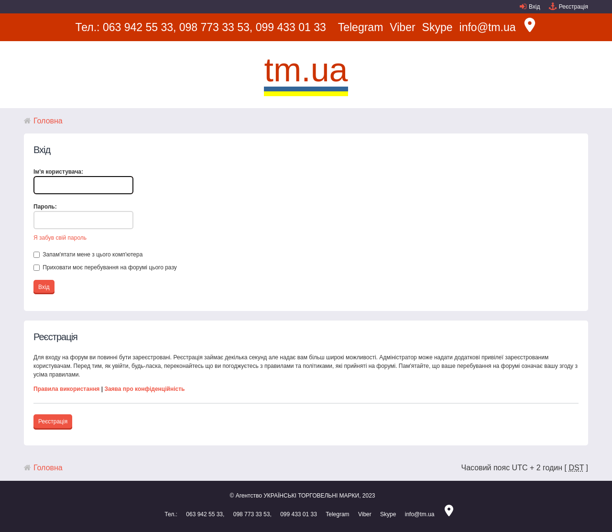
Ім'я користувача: (58, 171)
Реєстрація (573, 6)
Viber (402, 27)
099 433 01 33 (291, 27)
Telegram (360, 27)
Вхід (534, 6)
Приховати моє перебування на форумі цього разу (105, 267)
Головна (48, 121)
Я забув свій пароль (60, 237)
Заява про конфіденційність (144, 389)
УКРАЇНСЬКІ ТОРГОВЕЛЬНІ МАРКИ (311, 495)
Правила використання (66, 389)
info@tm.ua (487, 27)
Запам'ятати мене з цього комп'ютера (87, 254)
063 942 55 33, (139, 27)
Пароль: (45, 206)
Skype (437, 27)
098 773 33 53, (215, 27)
